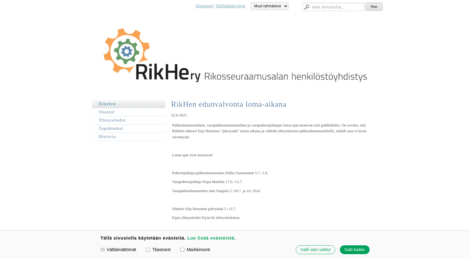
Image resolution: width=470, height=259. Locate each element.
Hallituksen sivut (230, 6)
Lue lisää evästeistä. (211, 238)
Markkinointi (195, 249)
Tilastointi (158, 249)
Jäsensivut (204, 6)
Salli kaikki (354, 249)
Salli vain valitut (316, 249)
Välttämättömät (118, 249)
